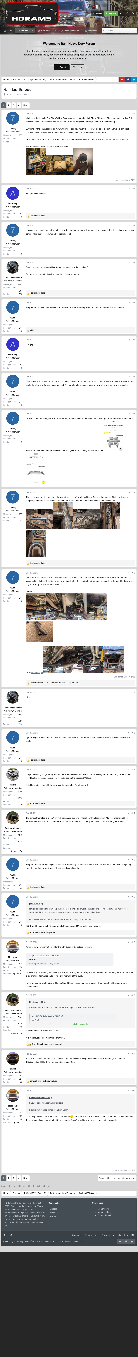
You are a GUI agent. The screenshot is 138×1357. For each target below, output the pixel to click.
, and (54, 781)
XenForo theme (65, 1351)
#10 (133, 671)
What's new (46, 30)
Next (25, 144)
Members (92, 30)
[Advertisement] (69, 121)
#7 (133, 455)
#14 (133, 912)
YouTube (52, 1326)
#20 (133, 1200)
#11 (133, 791)
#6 (133, 418)
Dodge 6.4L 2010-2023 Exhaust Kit (44, 1065)
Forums (24, 30)
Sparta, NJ (18, 1083)
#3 (133, 303)
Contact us (77, 1344)
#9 (133, 591)
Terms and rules (92, 1344)
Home (9, 30)
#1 (133, 152)
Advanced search (71, 30)
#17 (133, 1051)
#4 (133, 340)
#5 (133, 381)
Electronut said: (36, 1111)
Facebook (53, 1318)
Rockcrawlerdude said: (39, 1207)
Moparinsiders (104, 1321)
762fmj (9, 94)
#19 (133, 1163)
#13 (133, 868)
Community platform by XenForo (28, 1351)
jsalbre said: (34, 1013)
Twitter (52, 1322)
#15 (133, 969)
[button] (127, 13)
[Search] (133, 13)
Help (119, 1344)
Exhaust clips (37, 771)
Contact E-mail (104, 1324)
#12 (133, 831)
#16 (133, 1006)
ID (22, 903)
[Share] (130, 153)
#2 (133, 267)
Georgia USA (17, 950)
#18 (133, 1104)
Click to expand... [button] (80, 1133)
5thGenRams (103, 1318)
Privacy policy (108, 1344)
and (42, 1042)
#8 (133, 512)
